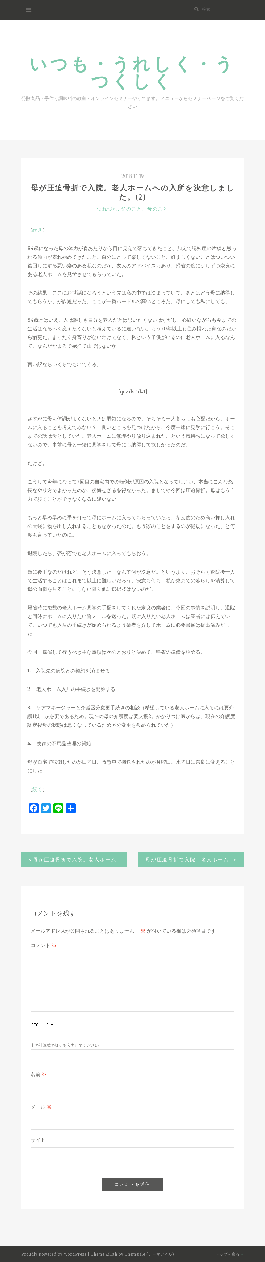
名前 (39, 1074)
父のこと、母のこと (144, 209)
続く (37, 789)
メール (41, 1107)
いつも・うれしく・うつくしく (132, 72)
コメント (44, 945)
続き (37, 230)
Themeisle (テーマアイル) (149, 1254)
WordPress (75, 1254)
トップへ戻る (230, 1254)
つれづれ (107, 209)
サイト (38, 1140)
